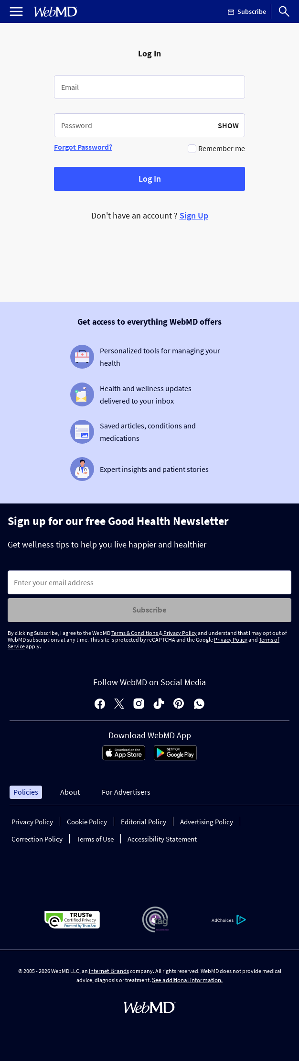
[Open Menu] (16, 11)
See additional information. (187, 980)
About (70, 792)
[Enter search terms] (149, 582)
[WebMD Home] (55, 12)
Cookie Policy (87, 821)
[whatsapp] (199, 704)
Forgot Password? (83, 147)
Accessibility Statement (162, 838)
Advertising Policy (206, 821)
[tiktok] (158, 704)
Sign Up (194, 215)
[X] (119, 704)
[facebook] (100, 704)
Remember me (221, 148)
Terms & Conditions (135, 632)
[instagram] (138, 704)
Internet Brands (109, 971)
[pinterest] (178, 704)
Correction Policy (37, 838)
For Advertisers (126, 792)
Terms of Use (95, 838)
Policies (25, 792)
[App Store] (123, 758)
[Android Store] (175, 758)
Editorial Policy (143, 821)
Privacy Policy (179, 632)
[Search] (284, 11)
